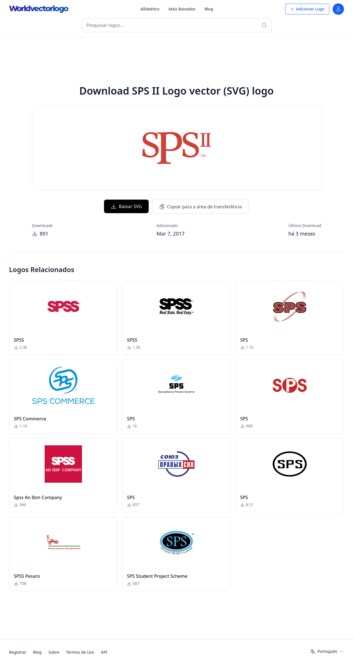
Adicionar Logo (307, 9)
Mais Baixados (182, 9)
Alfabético (149, 9)
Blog (209, 9)
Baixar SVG (126, 206)
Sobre (53, 652)
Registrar (17, 652)
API (104, 652)
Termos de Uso (80, 652)
